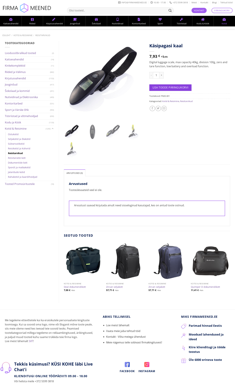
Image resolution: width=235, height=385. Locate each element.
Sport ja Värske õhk (17, 110)
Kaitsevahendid (14, 59)
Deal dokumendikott (75, 283)
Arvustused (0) (74, 169)
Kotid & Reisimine (23, 35)
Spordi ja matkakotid (19, 167)
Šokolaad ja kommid (17, 91)
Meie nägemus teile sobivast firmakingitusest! (134, 339)
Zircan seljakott (114, 283)
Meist (194, 2)
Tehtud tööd (226, 2)
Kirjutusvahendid (15, 78)
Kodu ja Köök (13, 122)
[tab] (74, 169)
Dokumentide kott (17, 162)
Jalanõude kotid (16, 172)
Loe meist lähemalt (117, 322)
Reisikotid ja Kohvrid (19, 148)
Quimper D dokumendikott (205, 283)
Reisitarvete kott (17, 157)
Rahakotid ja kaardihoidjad (22, 176)
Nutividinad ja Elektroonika (21, 97)
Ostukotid (13, 134)
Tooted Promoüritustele (20, 184)
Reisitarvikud (42, 35)
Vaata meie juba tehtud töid (123, 328)
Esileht (6, 35)
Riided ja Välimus (15, 72)
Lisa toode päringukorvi (170, 87)
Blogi (214, 2)
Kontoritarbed (13, 103)
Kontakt (204, 2)
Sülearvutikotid (16, 143)
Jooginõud (11, 84)
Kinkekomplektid (15, 65)
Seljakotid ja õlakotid (19, 139)
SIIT (31, 338)
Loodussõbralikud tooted (20, 53)
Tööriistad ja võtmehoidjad (21, 116)
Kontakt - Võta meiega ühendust (126, 333)
